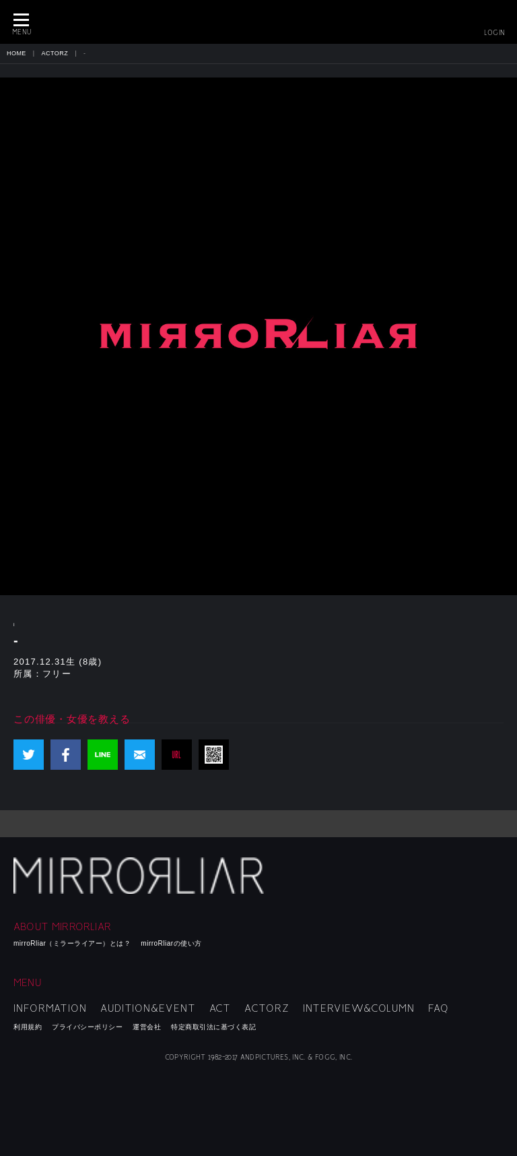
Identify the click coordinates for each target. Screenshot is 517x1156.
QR (214, 754)
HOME (16, 53)
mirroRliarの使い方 (171, 943)
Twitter (28, 754)
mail (140, 754)
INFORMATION (50, 1008)
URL (177, 754)
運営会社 (147, 1027)
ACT (220, 1008)
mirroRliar (141, 875)
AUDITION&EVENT (148, 1008)
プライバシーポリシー (87, 1027)
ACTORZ (55, 53)
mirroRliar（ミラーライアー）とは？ (72, 943)
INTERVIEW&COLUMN (359, 1008)
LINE (103, 754)
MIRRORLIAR (258, 22)
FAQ (438, 1008)
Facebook (65, 754)
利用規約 (27, 1027)
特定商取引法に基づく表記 (213, 1027)
